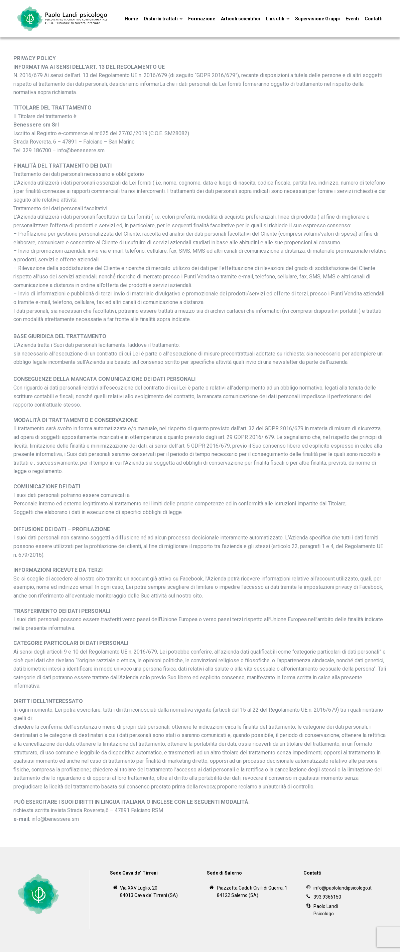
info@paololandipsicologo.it (342, 888)
